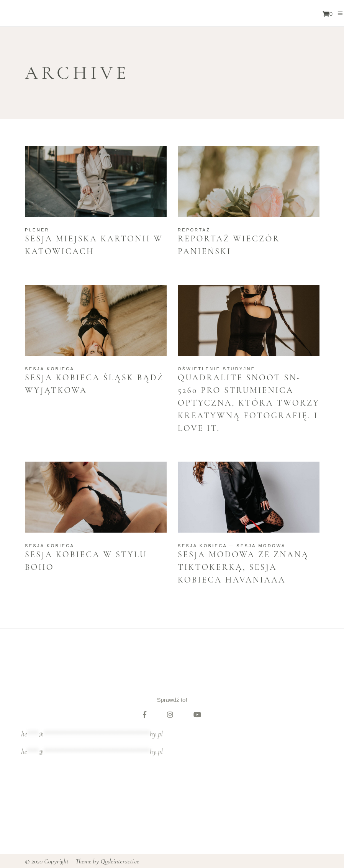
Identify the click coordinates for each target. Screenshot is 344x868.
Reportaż (194, 230)
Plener (37, 230)
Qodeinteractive (119, 861)
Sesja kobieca (49, 368)
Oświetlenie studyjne (216, 368)
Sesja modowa (260, 545)
